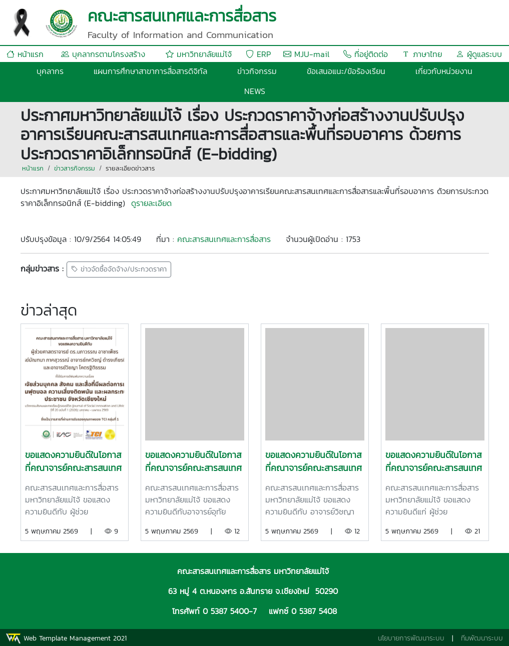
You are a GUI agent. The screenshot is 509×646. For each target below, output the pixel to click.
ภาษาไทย (422, 54)
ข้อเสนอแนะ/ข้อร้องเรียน (346, 71)
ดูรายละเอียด (151, 203)
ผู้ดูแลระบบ (479, 54)
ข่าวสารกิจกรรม (74, 168)
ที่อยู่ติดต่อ (365, 54)
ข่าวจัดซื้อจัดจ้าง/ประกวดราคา (119, 269)
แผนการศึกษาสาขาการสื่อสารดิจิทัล (150, 71)
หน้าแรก (25, 54)
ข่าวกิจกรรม (257, 71)
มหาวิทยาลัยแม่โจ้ (199, 54)
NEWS (254, 91)
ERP (258, 54)
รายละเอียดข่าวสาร (130, 168)
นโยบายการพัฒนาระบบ (411, 638)
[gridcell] (255, 197)
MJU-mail (306, 54)
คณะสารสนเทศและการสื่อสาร (224, 239)
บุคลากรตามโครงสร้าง (103, 54)
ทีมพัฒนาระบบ (482, 638)
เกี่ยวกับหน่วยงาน (443, 71)
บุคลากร (50, 71)
